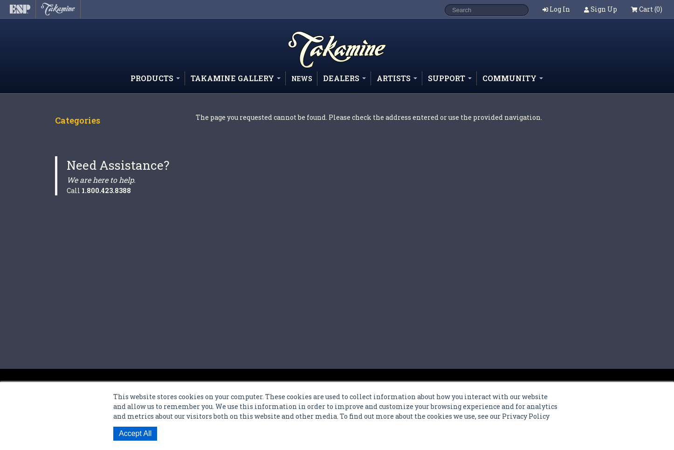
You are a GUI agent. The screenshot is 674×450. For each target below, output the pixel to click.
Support (450, 78)
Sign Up (604, 9)
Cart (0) (646, 9)
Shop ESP (320, 67)
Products (155, 78)
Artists (397, 78)
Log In (560, 9)
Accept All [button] (135, 433)
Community (512, 78)
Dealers (344, 78)
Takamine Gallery (236, 78)
